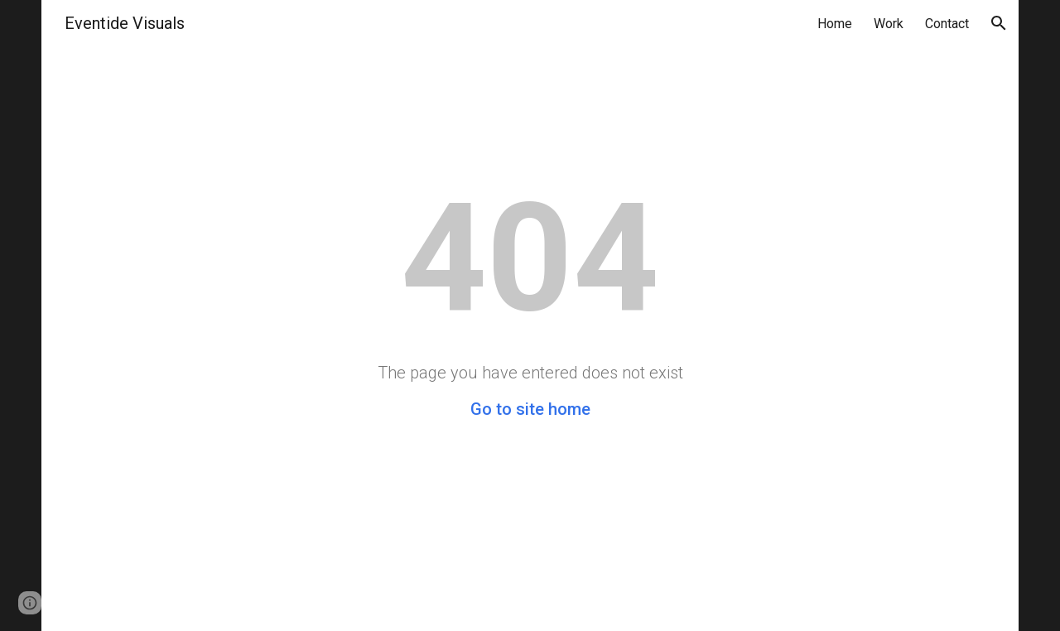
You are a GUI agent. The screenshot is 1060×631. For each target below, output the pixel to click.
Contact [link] (947, 23)
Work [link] (888, 23)
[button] (999, 23)
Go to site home (530, 409)
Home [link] (834, 23)
